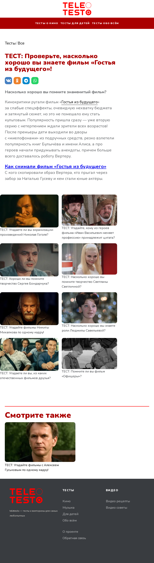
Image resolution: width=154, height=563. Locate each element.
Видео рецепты (118, 501)
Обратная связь (74, 538)
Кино (67, 501)
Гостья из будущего (79, 102)
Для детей (70, 514)
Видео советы (116, 507)
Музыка (68, 507)
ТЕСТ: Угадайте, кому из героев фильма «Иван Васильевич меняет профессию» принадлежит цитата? (88, 233)
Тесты (10, 43)
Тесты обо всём (105, 23)
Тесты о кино (46, 23)
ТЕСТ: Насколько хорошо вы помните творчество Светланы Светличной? (85, 282)
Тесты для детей (75, 23)
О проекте (70, 532)
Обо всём (70, 520)
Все (21, 43)
